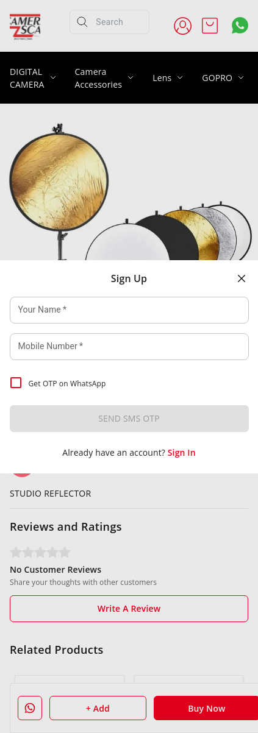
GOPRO (217, 77)
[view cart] (210, 25)
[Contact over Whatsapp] (240, 25)
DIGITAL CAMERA (27, 78)
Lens (161, 77)
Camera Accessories (99, 78)
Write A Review (129, 608)
